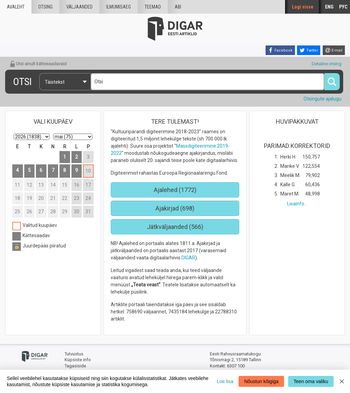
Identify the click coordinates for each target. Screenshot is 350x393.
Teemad (153, 7)
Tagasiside (75, 365)
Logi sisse (302, 7)
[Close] (342, 381)
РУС (343, 7)
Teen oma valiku (311, 381)
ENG (329, 7)
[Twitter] (308, 50)
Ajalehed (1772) (175, 189)
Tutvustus (74, 353)
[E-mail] (334, 50)
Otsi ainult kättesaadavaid (38, 64)
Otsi (22, 81)
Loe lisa (225, 381)
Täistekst (55, 82)
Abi (178, 7)
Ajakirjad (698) (175, 208)
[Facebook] (280, 50)
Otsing (45, 7)
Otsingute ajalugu (322, 98)
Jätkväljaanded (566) (175, 226)
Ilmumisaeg (118, 7)
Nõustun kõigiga (261, 381)
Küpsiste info (78, 359)
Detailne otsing (326, 63)
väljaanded (79, 7)
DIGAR (188, 257)
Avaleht (16, 7)
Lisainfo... (297, 203)
